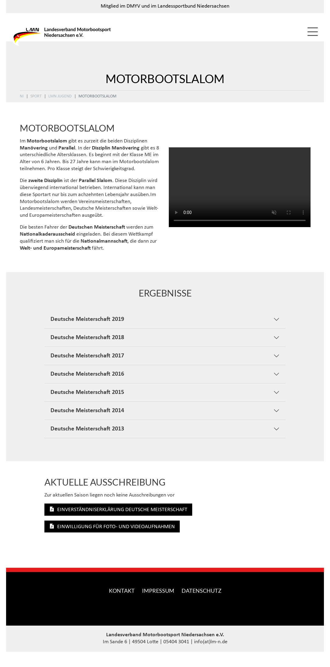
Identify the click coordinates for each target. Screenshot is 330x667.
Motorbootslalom (97, 96)
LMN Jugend (60, 96)
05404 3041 (176, 641)
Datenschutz (201, 590)
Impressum (158, 590)
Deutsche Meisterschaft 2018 (87, 338)
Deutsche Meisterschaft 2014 (87, 411)
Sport (36, 96)
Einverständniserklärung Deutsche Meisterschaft (122, 510)
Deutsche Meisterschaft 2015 (87, 392)
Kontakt (122, 590)
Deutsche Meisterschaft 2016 (87, 374)
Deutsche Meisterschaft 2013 (87, 429)
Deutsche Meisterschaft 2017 (87, 356)
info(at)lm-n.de (211, 641)
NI (22, 96)
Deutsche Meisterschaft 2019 (87, 319)
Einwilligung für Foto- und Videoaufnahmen (116, 527)
